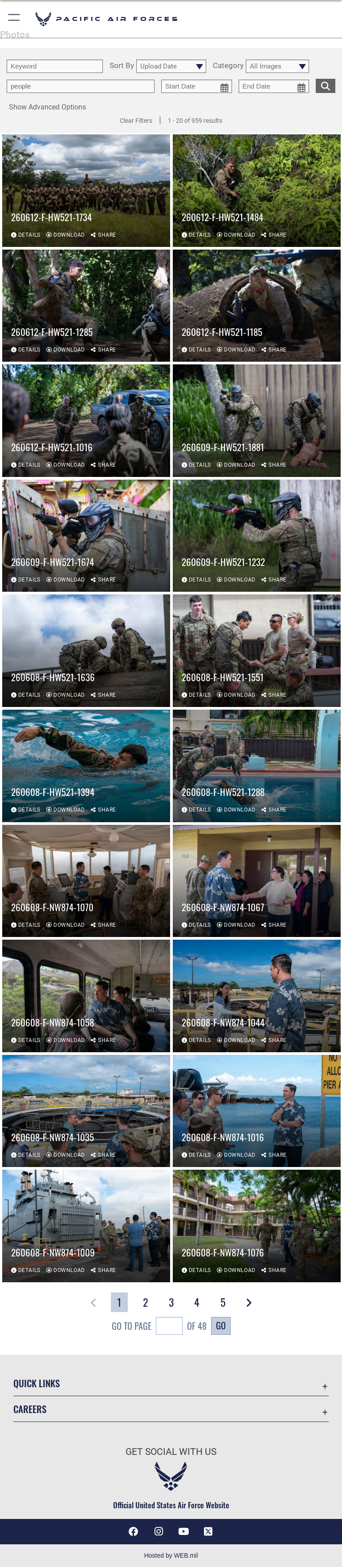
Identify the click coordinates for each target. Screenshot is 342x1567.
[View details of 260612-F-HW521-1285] (86, 306)
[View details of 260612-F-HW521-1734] (86, 190)
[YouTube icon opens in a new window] (183, 1531)
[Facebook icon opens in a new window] (133, 1531)
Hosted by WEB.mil (171, 1555)
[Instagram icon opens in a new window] (158, 1531)
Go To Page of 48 (159, 1327)
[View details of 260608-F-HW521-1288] (257, 766)
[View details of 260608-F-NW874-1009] (86, 1226)
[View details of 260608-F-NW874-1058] (86, 996)
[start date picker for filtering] (196, 86)
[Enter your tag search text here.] (81, 86)
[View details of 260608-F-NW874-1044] (257, 996)
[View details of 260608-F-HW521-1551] (257, 651)
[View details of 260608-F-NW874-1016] (257, 1111)
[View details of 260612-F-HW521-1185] (257, 306)
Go (221, 1325)
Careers (29, 1409)
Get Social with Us (171, 1451)
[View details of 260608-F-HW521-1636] (86, 651)
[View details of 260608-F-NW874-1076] (257, 1226)
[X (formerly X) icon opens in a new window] (208, 1531)
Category (228, 66)
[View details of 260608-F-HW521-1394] (86, 766)
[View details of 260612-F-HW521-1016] (86, 420)
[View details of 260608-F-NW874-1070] (86, 881)
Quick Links (36, 1383)
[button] (14, 19)
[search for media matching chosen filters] (325, 85)
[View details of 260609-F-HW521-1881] (257, 420)
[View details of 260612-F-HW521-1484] (257, 190)
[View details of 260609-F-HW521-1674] (86, 536)
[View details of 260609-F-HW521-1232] (257, 536)
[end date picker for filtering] (274, 86)
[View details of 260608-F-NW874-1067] (257, 881)
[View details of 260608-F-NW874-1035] (86, 1111)
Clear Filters (136, 120)
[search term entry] (55, 66)
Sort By (122, 66)
